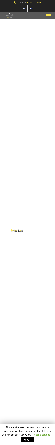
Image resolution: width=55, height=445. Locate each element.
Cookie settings (42, 434)
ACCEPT (27, 440)
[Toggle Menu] (48, 15)
